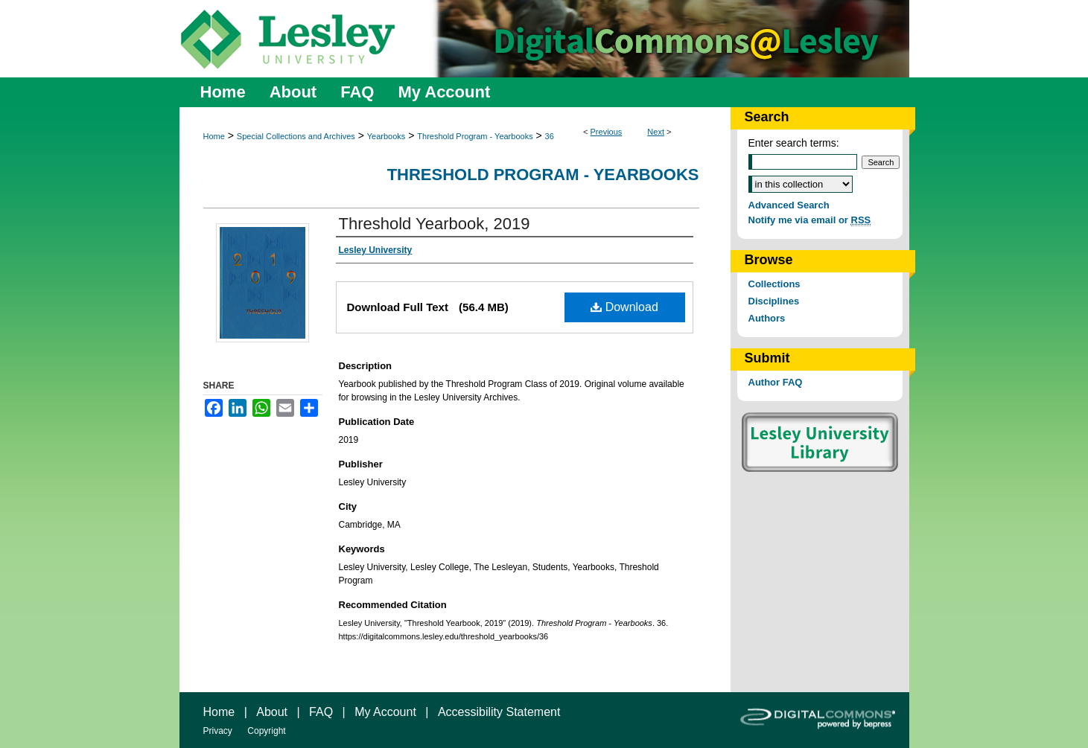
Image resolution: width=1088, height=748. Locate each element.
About (271, 712)
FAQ (321, 712)
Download (624, 307)
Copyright (266, 731)
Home (214, 136)
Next (655, 131)
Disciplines (774, 301)
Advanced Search (789, 205)
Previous (607, 131)
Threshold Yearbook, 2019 (434, 223)
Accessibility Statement (499, 712)
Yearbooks (386, 136)
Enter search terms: (793, 143)
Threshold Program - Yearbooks (474, 136)
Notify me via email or (809, 220)
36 (549, 136)
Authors (767, 318)
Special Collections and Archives (296, 136)
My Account (385, 712)
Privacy (217, 731)
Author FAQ (775, 382)
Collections (774, 284)
